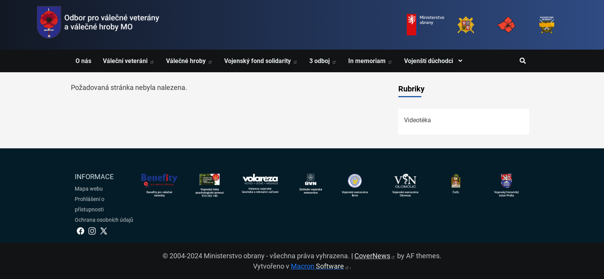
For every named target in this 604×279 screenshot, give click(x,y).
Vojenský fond (261, 61)
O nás (83, 61)
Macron (320, 266)
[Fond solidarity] (546, 24)
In (370, 61)
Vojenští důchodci (435, 61)
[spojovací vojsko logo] (98, 24)
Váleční (128, 61)
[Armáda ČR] (466, 24)
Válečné (189, 61)
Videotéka (417, 120)
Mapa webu (89, 189)
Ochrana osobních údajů (104, 220)
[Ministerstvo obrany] (425, 24)
